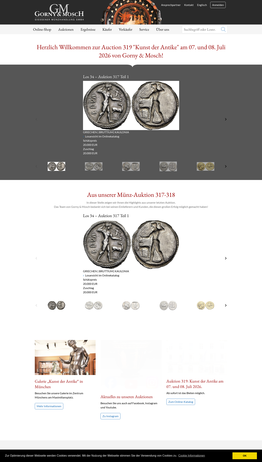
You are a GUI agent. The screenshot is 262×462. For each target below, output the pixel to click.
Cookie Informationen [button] (191, 455)
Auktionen (66, 29)
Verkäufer (125, 29)
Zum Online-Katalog (180, 367)
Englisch (202, 4)
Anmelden (218, 4)
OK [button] (245, 455)
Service (144, 29)
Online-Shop (42, 29)
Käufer (107, 29)
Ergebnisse (88, 29)
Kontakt (189, 4)
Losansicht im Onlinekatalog (102, 136)
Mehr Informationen (49, 406)
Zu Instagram (110, 365)
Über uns (162, 29)
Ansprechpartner (171, 4)
